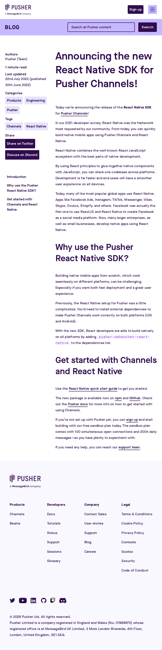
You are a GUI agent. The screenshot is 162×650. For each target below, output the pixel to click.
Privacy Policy (132, 533)
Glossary (53, 561)
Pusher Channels (74, 113)
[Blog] (12, 27)
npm (118, 398)
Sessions (54, 551)
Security (128, 561)
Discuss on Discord (22, 154)
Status (52, 533)
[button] (152, 9)
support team (129, 447)
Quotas (127, 551)
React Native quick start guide (93, 388)
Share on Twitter (20, 143)
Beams (15, 523)
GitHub (134, 398)
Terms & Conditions (136, 514)
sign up (132, 419)
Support (53, 542)
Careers (90, 551)
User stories (94, 523)
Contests (128, 542)
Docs (51, 514)
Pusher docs (78, 404)
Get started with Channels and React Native (22, 204)
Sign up (135, 9)
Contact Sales (95, 514)
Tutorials (53, 523)
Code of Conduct (134, 570)
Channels (17, 514)
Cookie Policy (132, 523)
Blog (87, 542)
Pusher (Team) (16, 59)
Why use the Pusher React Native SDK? (22, 188)
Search (147, 27)
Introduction (16, 176)
